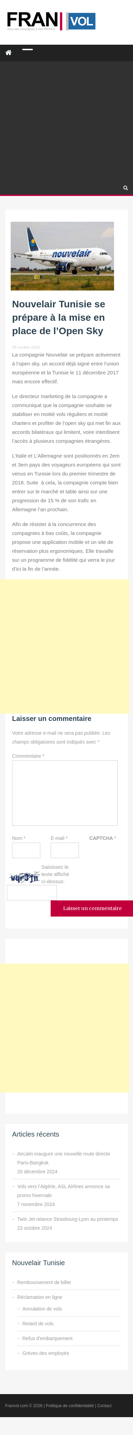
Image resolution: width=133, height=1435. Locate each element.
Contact (104, 1405)
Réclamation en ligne (39, 1297)
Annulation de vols (42, 1309)
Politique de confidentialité (70, 1405)
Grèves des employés (45, 1353)
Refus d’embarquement (47, 1338)
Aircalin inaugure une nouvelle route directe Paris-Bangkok (63, 1158)
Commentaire (28, 756)
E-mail (59, 838)
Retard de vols (37, 1323)
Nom (18, 838)
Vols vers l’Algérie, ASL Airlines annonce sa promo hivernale (63, 1191)
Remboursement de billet (44, 1282)
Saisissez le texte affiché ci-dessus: (55, 874)
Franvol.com (16, 1405)
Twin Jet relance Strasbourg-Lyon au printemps (67, 1219)
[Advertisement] (64, 112)
